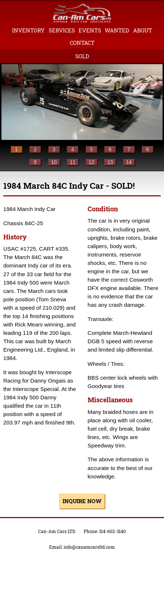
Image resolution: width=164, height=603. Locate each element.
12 (91, 162)
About (142, 30)
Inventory (28, 30)
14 (129, 162)
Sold (82, 56)
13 (110, 162)
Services (62, 30)
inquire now (82, 501)
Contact (82, 42)
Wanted (117, 30)
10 (54, 162)
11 (73, 162)
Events (90, 30)
